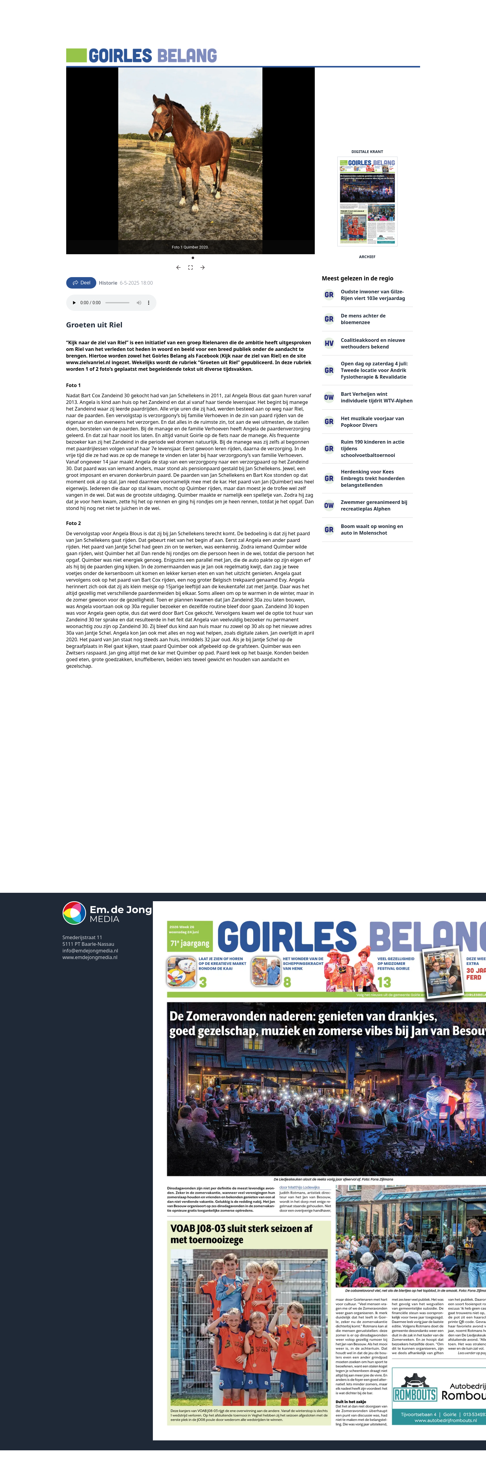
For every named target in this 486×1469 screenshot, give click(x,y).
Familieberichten (201, 76)
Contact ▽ (272, 76)
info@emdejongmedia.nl (90, 969)
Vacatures (164, 76)
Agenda (107, 76)
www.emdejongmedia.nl (90, 976)
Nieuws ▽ (81, 76)
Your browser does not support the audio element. (111, 321)
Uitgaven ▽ (241, 76)
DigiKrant (134, 76)
